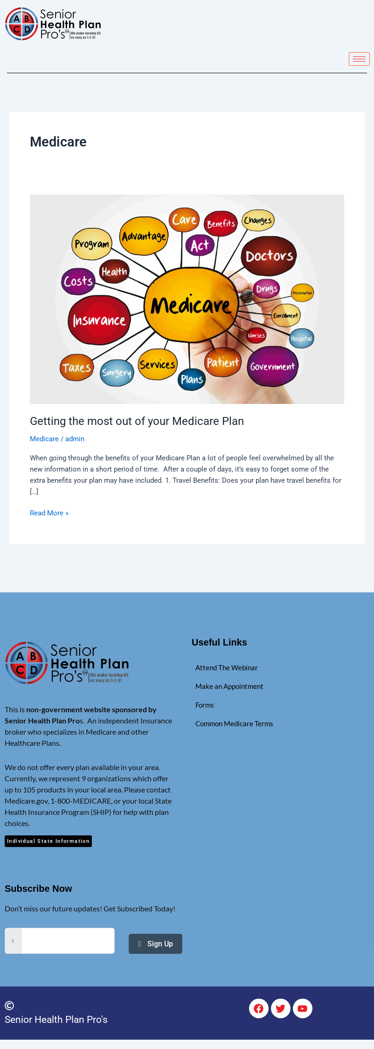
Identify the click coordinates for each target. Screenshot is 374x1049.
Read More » (49, 512)
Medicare (44, 439)
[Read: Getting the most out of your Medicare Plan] (187, 298)
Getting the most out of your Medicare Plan (137, 421)
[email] (68, 941)
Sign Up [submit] (155, 943)
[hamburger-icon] (359, 59)
